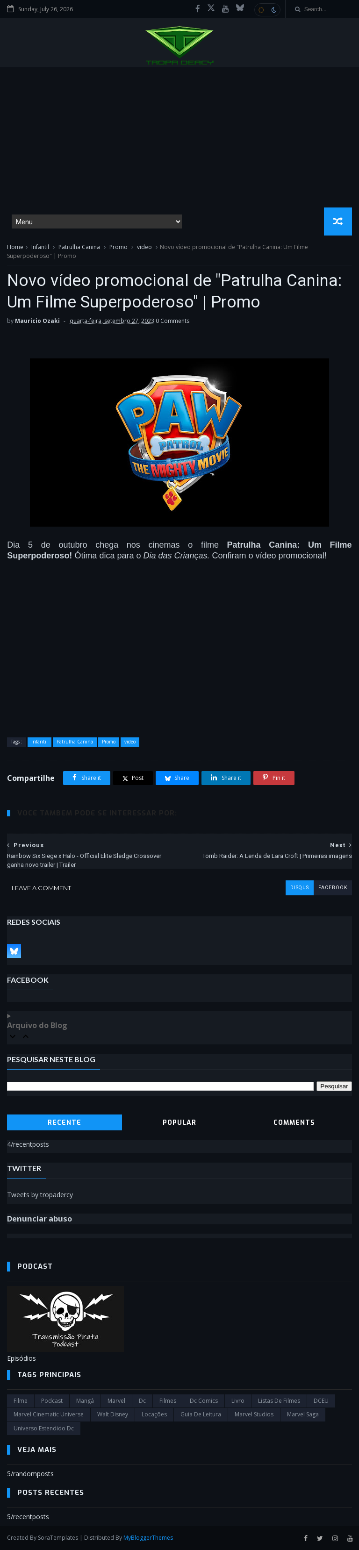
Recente (64, 1122)
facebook (332, 887)
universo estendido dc (44, 1428)
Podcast (52, 1401)
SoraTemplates (58, 1538)
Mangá (85, 1401)
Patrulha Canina (79, 247)
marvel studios (254, 1414)
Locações (154, 1414)
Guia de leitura (200, 1414)
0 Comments (172, 321)
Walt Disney (112, 1414)
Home (15, 247)
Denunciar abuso (39, 1219)
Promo (118, 247)
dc (142, 1401)
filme (21, 1401)
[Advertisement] (179, 137)
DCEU (321, 1401)
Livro (237, 1401)
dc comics (204, 1401)
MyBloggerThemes (148, 1538)
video (144, 247)
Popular (179, 1122)
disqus (299, 887)
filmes (167, 1401)
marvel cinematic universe (49, 1414)
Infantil (40, 247)
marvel (116, 1401)
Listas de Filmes (279, 1401)
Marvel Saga (303, 1414)
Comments (294, 1122)
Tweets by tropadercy (40, 1194)
